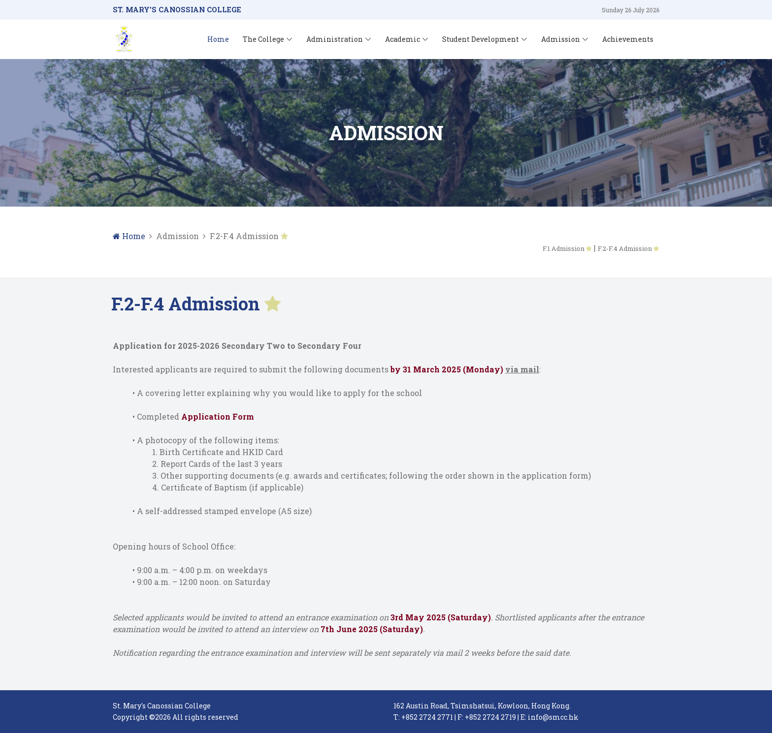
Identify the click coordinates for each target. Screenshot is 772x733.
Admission (560, 39)
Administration (334, 39)
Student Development (480, 39)
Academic (402, 39)
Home (218, 39)
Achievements (627, 39)
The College (263, 39)
